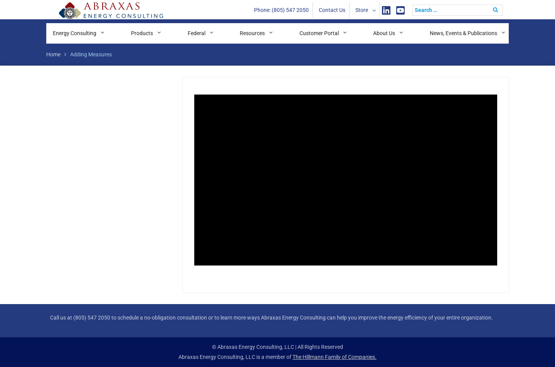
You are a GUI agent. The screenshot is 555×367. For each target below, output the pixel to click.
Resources (252, 33)
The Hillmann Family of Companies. (335, 357)
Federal (196, 33)
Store (361, 10)
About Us (384, 33)
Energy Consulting (74, 33)
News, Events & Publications (463, 33)
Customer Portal (319, 33)
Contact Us (332, 10)
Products (142, 33)
